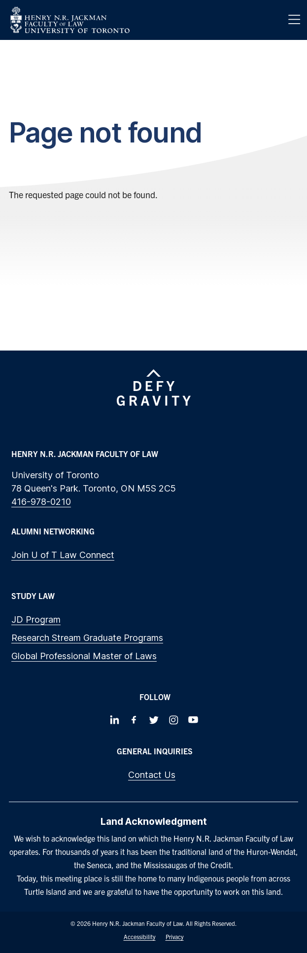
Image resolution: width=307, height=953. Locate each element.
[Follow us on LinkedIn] (114, 719)
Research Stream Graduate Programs (87, 638)
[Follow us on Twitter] (153, 719)
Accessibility (140, 936)
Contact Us (151, 775)
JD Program (36, 619)
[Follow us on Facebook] (134, 719)
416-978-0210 (41, 501)
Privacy (175, 936)
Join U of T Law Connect (62, 555)
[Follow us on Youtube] (193, 719)
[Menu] (294, 19)
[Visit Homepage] (70, 20)
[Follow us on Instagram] (173, 719)
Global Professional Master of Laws (84, 656)
